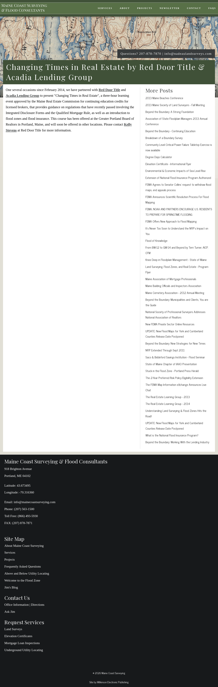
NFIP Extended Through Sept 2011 (165, 350)
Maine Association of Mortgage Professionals (170, 278)
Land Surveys (13, 629)
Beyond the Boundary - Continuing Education (170, 131)
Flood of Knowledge (156, 240)
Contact (194, 8)
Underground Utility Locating (23, 650)
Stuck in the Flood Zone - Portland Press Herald (172, 370)
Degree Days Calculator (158, 156)
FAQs (212, 8)
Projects (144, 8)
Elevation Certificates (18, 636)
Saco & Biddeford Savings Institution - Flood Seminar (175, 357)
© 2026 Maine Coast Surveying (109, 673)
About (125, 8)
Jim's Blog (11, 587)
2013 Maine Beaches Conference (164, 98)
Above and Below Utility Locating (26, 573)
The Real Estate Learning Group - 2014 (167, 403)
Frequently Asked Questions (22, 566)
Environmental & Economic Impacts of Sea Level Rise (175, 170)
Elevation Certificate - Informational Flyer (168, 163)
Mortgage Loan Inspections (22, 643)
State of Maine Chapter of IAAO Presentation (171, 364)
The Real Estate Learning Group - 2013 (167, 396)
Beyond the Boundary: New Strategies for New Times (175, 343)
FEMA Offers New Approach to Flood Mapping (171, 221)
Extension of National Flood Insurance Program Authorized (178, 177)
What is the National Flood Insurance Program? (171, 435)
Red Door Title (109, 90)
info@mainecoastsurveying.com (34, 502)
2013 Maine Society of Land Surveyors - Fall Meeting (175, 104)
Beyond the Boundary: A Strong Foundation (169, 111)
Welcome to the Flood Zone (22, 580)
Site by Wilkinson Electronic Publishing (109, 682)
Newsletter (170, 8)
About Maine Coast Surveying (24, 546)
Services (105, 8)
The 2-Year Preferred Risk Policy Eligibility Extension (174, 377)
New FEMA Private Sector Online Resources (169, 324)
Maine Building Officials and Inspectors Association (173, 285)
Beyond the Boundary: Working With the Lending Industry (177, 442)
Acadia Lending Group (22, 95)
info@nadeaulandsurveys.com (188, 53)
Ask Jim (9, 611)
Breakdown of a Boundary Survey (164, 137)
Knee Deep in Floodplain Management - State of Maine (176, 259)
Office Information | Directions (24, 605)
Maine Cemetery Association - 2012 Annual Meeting (174, 292)
